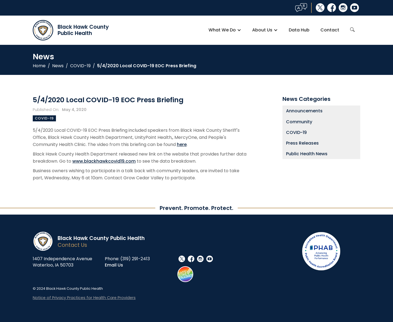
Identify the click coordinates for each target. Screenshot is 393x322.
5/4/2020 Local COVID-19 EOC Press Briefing (146, 65)
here (182, 144)
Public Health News (306, 154)
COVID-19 (80, 65)
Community (299, 122)
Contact (329, 30)
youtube (354, 7)
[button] (225, 30)
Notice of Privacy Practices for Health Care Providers (84, 297)
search (352, 30)
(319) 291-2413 (135, 259)
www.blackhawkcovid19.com (104, 161)
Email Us (114, 265)
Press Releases (302, 143)
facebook (331, 7)
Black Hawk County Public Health (101, 238)
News (58, 65)
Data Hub (299, 30)
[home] (71, 30)
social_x (320, 7)
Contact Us (72, 245)
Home (39, 65)
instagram (343, 7)
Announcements (304, 111)
